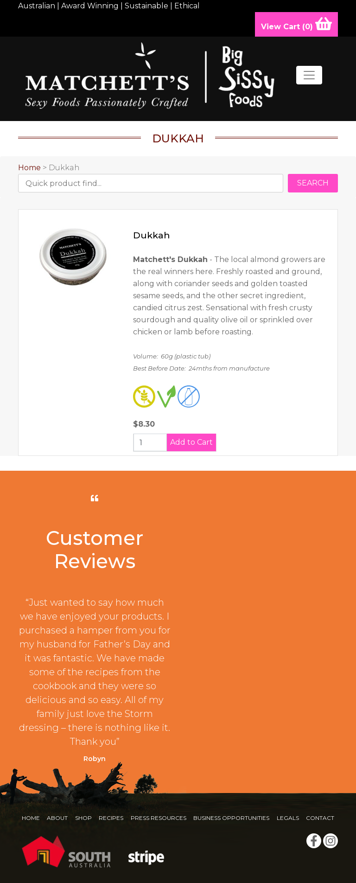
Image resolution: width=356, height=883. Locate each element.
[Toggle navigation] (309, 75)
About (57, 817)
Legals (288, 817)
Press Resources (158, 817)
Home (29, 167)
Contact (320, 817)
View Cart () (296, 23)
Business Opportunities (231, 817)
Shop (83, 817)
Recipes (111, 817)
